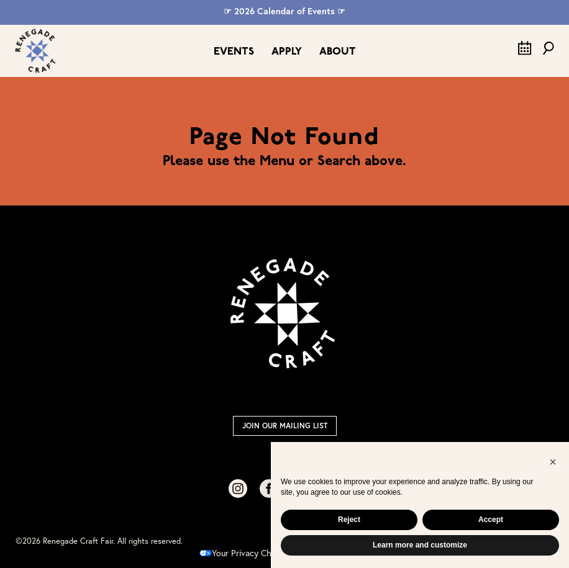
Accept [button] (490, 519)
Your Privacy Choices (245, 553)
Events (234, 52)
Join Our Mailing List (284, 425)
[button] (553, 462)
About (337, 52)
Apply (286, 52)
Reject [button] (349, 519)
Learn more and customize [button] (420, 545)
